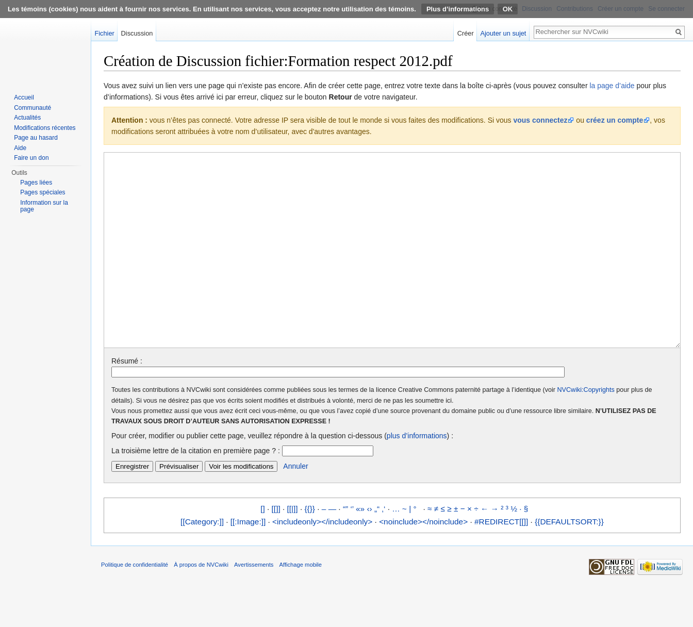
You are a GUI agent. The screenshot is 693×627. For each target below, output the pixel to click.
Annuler (295, 505)
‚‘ (384, 547)
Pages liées (36, 182)
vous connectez (540, 120)
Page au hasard (36, 137)
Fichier (104, 33)
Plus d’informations (457, 9)
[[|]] (292, 547)
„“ (377, 547)
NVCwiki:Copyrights (586, 428)
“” (345, 547)
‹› (369, 547)
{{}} (309, 547)
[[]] (276, 547)
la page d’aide (611, 85)
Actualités (27, 117)
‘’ (351, 547)
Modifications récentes (44, 127)
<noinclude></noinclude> (423, 560)
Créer (465, 33)
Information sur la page (44, 206)
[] (262, 547)
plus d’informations (417, 474)
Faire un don (31, 157)
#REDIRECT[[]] (501, 560)
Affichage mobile (300, 603)
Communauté (32, 107)
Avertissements (253, 603)
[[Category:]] (202, 560)
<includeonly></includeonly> (322, 560)
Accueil (24, 97)
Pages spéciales (42, 192)
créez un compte (614, 120)
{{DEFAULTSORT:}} (569, 560)
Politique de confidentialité (134, 603)
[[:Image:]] (248, 560)
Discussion (137, 33)
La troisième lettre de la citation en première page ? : (195, 489)
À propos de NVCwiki (201, 603)
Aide (20, 148)
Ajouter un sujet (503, 33)
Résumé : (126, 399)
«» (360, 547)
